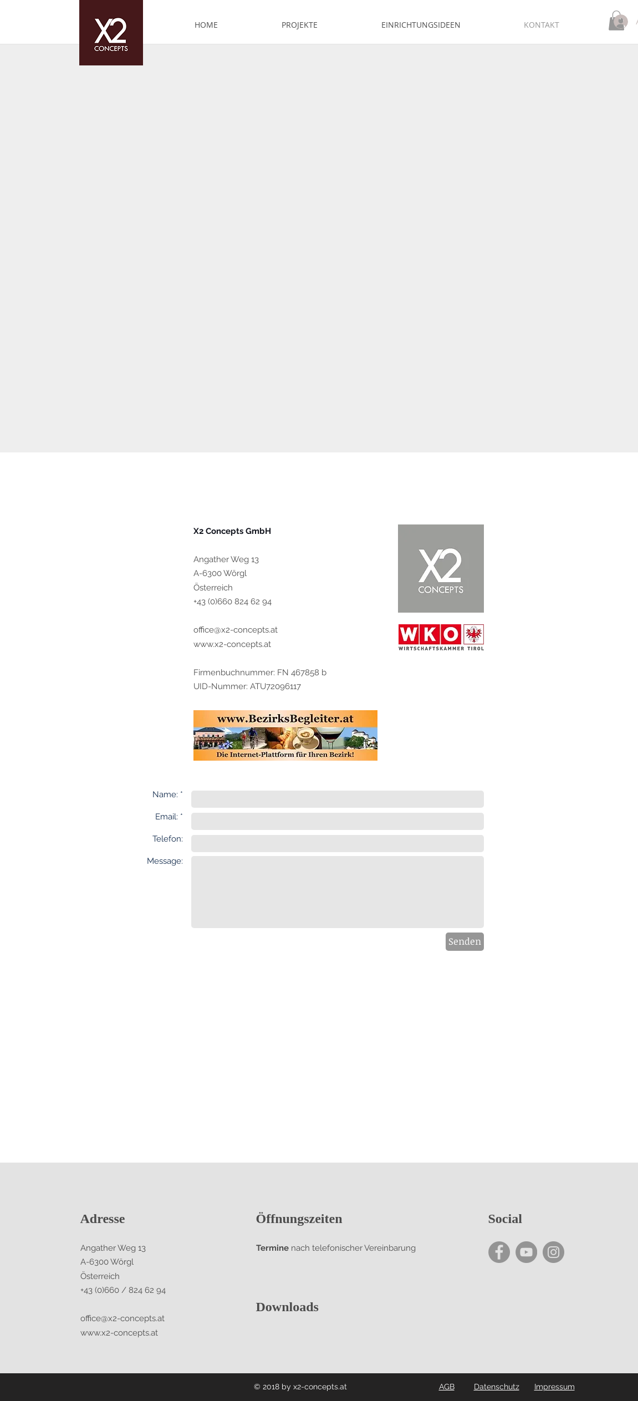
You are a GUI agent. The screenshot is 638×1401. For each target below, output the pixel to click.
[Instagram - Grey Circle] (553, 1252)
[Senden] (465, 942)
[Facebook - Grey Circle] (499, 1252)
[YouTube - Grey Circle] (526, 1252)
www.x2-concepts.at (232, 644)
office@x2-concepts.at (235, 630)
